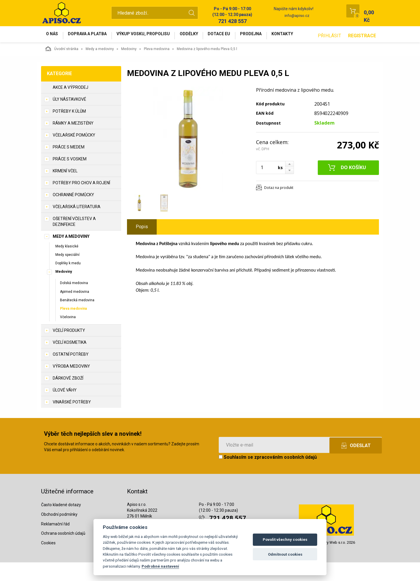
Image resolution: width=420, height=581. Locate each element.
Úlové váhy (65, 408)
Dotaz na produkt (278, 206)
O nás (54, 35)
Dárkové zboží (68, 396)
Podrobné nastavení (160, 566)
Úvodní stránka (61, 67)
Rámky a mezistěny (73, 141)
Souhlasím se (268, 476)
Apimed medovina (74, 310)
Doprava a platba (92, 35)
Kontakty (303, 35)
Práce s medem (68, 165)
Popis (142, 245)
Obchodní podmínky (59, 533)
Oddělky (200, 35)
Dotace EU (234, 35)
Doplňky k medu (68, 282)
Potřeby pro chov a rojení (81, 201)
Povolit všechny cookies (285, 539)
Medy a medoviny (100, 67)
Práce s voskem (70, 177)
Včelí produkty (69, 349)
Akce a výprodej (70, 106)
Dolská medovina (74, 302)
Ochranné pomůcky (73, 213)
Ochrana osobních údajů (63, 552)
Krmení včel (65, 189)
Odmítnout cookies (285, 554)
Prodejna (269, 35)
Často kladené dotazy (61, 523)
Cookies (48, 561)
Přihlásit (329, 54)
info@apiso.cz (297, 15)
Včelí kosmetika (70, 361)
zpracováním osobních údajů (285, 476)
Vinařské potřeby (72, 420)
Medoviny (129, 67)
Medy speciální (67, 273)
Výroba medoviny (71, 384)
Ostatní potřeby (71, 373)
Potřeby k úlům (69, 129)
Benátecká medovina (77, 319)
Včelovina (68, 336)
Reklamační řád (55, 542)
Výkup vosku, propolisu (151, 35)
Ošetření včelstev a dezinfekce (74, 240)
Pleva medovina (157, 67)
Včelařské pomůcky (74, 153)
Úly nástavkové (69, 118)
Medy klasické (66, 265)
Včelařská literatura (76, 225)
